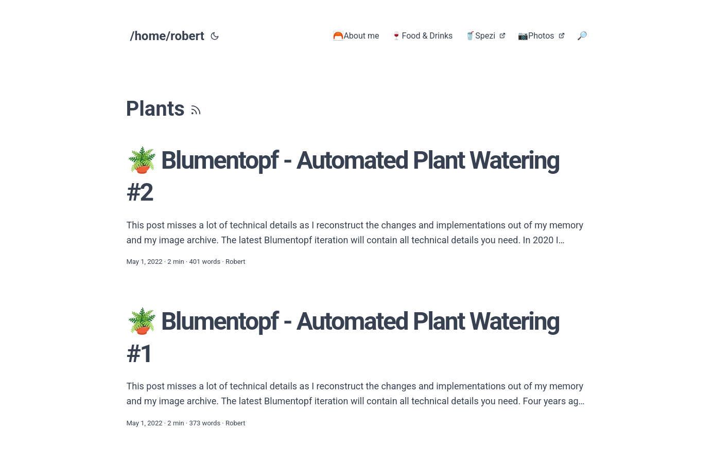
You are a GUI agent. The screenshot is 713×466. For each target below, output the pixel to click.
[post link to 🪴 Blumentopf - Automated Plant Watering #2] (357, 206)
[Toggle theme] (214, 36)
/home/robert (167, 36)
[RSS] (196, 109)
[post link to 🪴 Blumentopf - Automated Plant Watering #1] (357, 367)
